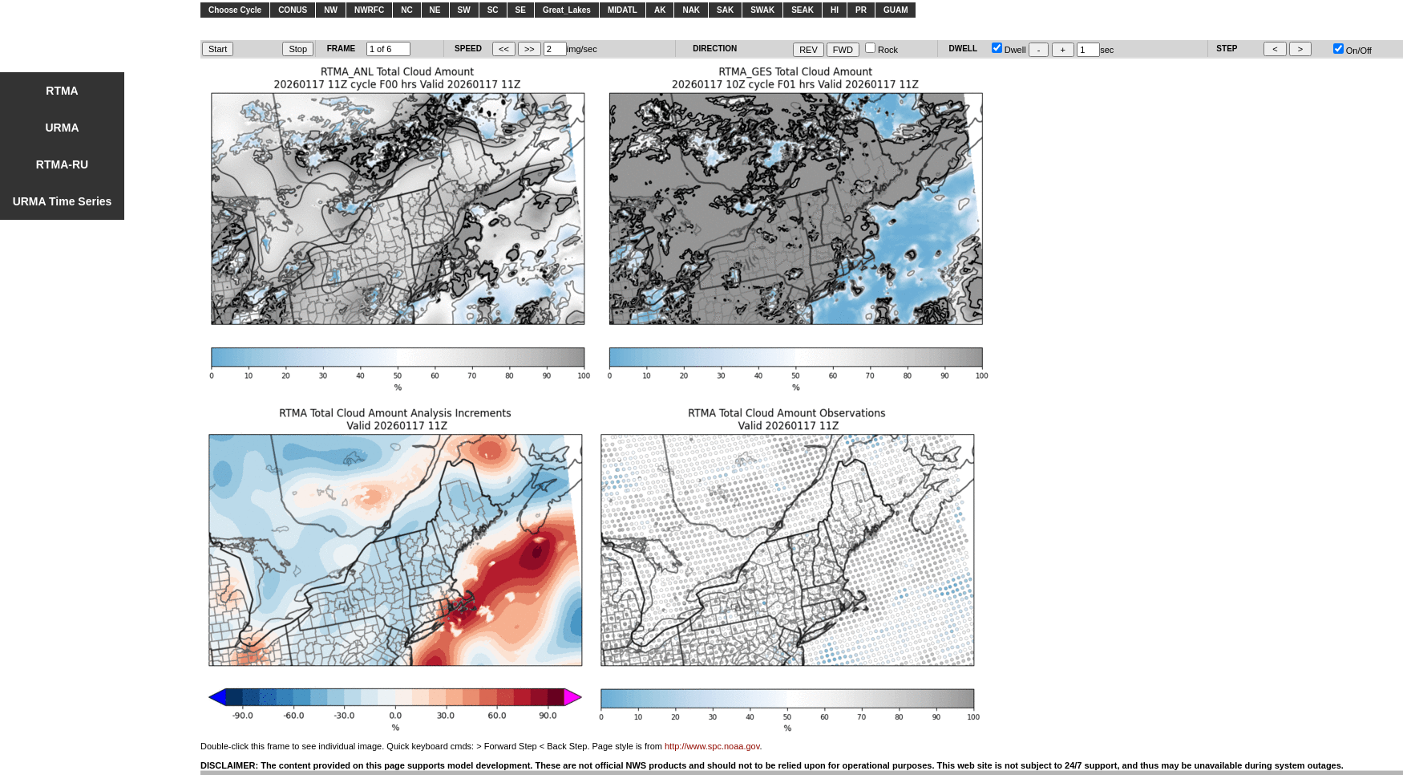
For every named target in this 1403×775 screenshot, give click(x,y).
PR (861, 10)
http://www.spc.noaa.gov (712, 746)
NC (406, 10)
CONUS (292, 10)
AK (659, 10)
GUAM (895, 10)
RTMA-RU (62, 164)
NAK (691, 10)
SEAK (802, 10)
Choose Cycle (234, 10)
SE (521, 10)
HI (835, 10)
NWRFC (369, 10)
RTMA (62, 90)
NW (331, 10)
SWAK (762, 10)
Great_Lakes (567, 10)
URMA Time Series (62, 201)
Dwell (1009, 50)
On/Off (1352, 50)
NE (435, 10)
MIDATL (622, 10)
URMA (62, 127)
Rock (881, 50)
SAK (725, 10)
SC (493, 10)
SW (464, 10)
